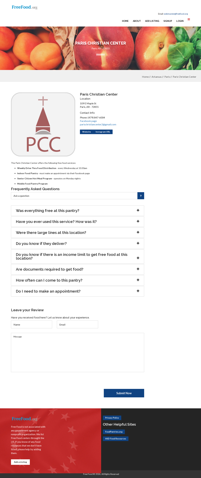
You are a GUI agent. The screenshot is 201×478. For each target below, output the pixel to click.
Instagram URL (103, 132)
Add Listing (152, 21)
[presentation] (35, 383)
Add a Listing (20, 462)
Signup (167, 21)
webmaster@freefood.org (176, 14)
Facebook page (88, 120)
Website (86, 132)
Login (180, 21)
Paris (167, 76)
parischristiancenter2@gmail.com (98, 124)
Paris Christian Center (184, 76)
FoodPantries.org (113, 431)
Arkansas (157, 76)
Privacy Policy (112, 418)
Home (125, 21)
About (137, 21)
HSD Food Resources (115, 438)
